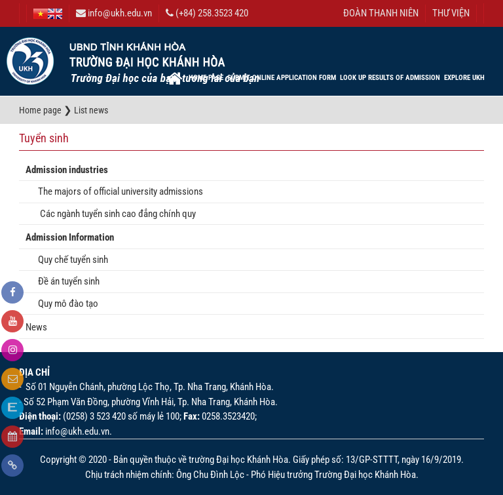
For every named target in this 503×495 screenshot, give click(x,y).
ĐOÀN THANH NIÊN (381, 13)
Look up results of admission (390, 77)
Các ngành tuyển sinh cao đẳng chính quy (114, 214)
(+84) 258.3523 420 (207, 13)
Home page (206, 77)
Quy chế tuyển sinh (70, 260)
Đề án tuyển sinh (66, 281)
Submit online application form (281, 77)
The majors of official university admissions (117, 191)
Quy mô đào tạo (65, 303)
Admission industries (67, 170)
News (36, 327)
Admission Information (70, 237)
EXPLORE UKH (464, 77)
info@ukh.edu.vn (114, 13)
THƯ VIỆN (451, 13)
